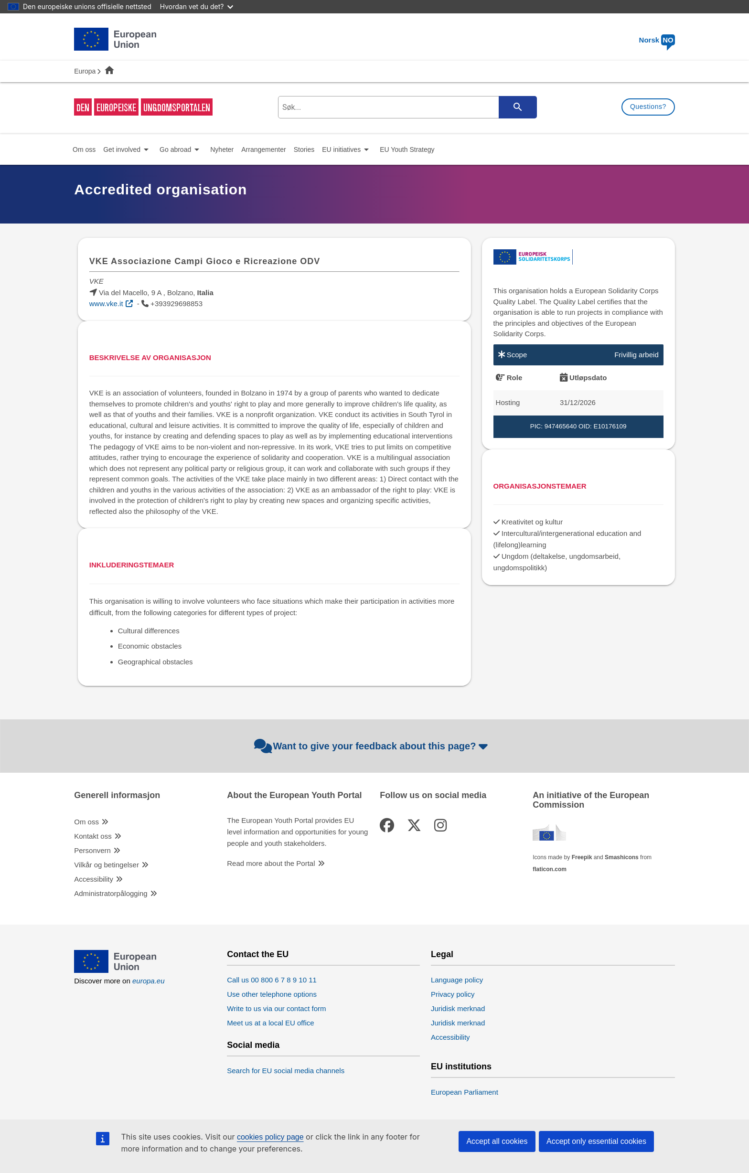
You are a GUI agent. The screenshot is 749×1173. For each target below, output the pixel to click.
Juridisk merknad (458, 1008)
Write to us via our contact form (276, 1008)
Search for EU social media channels (285, 1070)
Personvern (92, 850)
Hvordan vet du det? (197, 6)
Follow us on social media (433, 795)
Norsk (657, 39)
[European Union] (115, 970)
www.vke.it (106, 303)
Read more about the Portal (271, 863)
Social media (253, 1045)
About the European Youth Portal (294, 795)
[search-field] (406, 107)
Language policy (457, 980)
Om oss (86, 822)
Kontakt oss (92, 836)
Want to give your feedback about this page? (372, 746)
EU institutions (461, 1066)
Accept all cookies (496, 1141)
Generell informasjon (117, 795)
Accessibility (93, 879)
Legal (442, 954)
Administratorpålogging (110, 893)
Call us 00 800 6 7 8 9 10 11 (272, 980)
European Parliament (464, 1092)
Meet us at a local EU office (270, 1023)
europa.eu (148, 981)
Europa (85, 71)
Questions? (648, 106)
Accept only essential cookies (596, 1141)
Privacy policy (453, 994)
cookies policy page (270, 1137)
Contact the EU (258, 954)
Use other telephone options (272, 994)
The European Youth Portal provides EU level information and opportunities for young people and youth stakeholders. (297, 831)
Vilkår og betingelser (106, 865)
